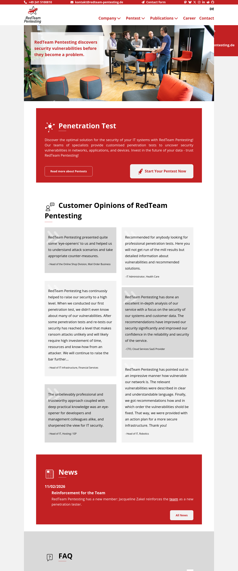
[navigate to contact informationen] (154, 2)
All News (182, 515)
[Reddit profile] (209, 2)
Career (189, 18)
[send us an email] (96, 2)
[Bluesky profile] (191, 2)
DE (212, 8)
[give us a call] (38, 2)
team (173, 499)
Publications (165, 18)
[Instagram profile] (200, 2)
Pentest (136, 18)
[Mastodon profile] (186, 2)
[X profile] (195, 2)
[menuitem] (110, 18)
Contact (206, 18)
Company (110, 18)
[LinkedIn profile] (204, 2)
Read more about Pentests (68, 171)
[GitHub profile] (212, 2)
